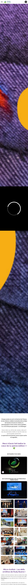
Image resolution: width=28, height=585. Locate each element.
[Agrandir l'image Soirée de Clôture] (21, 550)
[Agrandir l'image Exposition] (21, 513)
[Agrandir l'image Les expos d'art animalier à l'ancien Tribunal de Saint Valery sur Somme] (21, 532)
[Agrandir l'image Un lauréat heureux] (7, 560)
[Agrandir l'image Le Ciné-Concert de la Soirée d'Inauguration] (14, 490)
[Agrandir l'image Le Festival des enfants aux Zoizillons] (7, 541)
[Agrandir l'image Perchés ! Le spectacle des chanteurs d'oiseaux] (21, 504)
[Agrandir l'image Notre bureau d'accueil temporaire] (21, 541)
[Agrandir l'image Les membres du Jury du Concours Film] (7, 522)
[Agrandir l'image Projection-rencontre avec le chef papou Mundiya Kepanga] (7, 513)
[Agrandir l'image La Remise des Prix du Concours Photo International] (7, 504)
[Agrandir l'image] (7, 532)
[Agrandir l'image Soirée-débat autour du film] (21, 522)
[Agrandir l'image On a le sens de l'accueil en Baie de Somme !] (21, 560)
